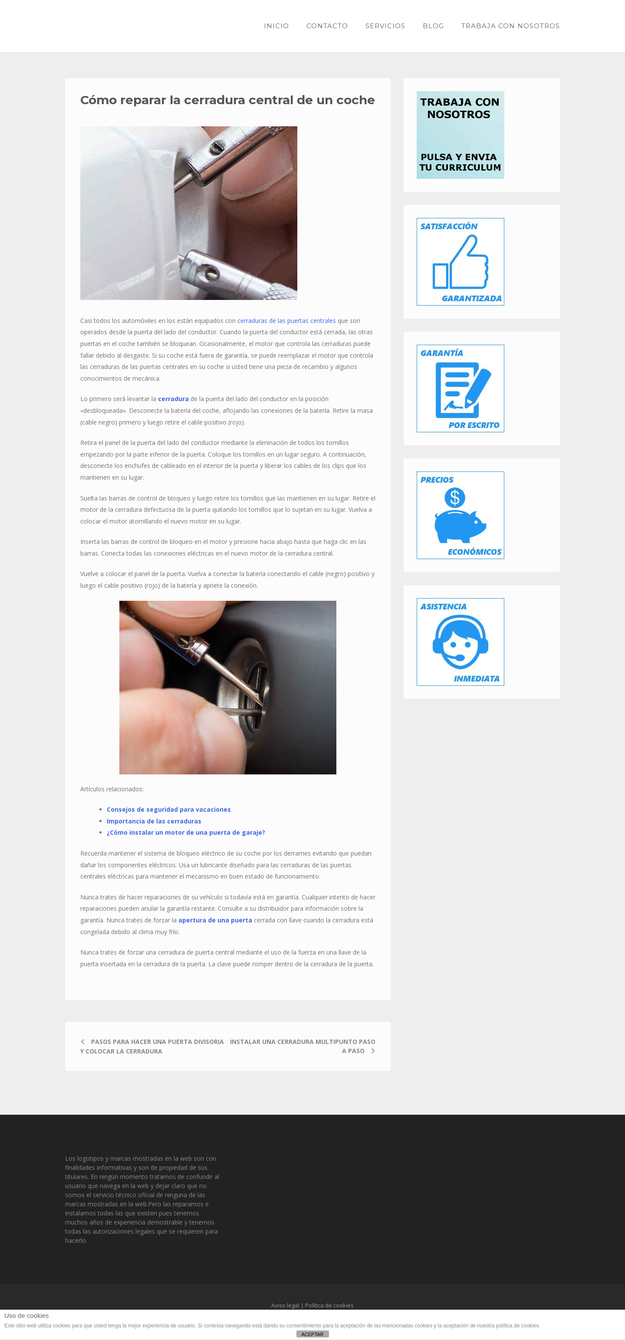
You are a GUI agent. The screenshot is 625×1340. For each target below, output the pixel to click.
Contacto (327, 26)
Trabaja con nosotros (510, 26)
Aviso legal (285, 1305)
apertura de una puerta (216, 920)
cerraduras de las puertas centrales (286, 320)
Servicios (385, 26)
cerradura (174, 399)
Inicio (276, 26)
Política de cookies (329, 1305)
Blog (433, 26)
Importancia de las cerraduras (154, 821)
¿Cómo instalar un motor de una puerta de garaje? (186, 832)
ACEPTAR (312, 1334)
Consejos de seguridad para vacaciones (169, 809)
